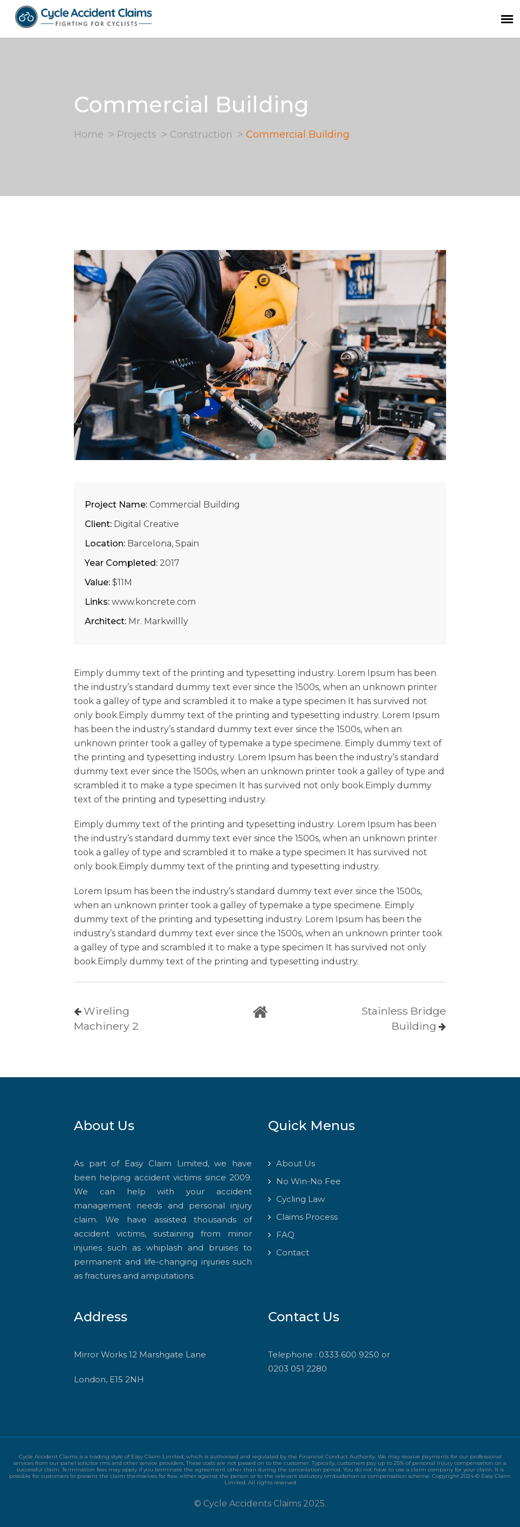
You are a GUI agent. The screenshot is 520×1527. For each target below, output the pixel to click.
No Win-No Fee (308, 1181)
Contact (292, 1252)
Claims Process (307, 1217)
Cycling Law (300, 1199)
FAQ (285, 1234)
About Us (295, 1163)
